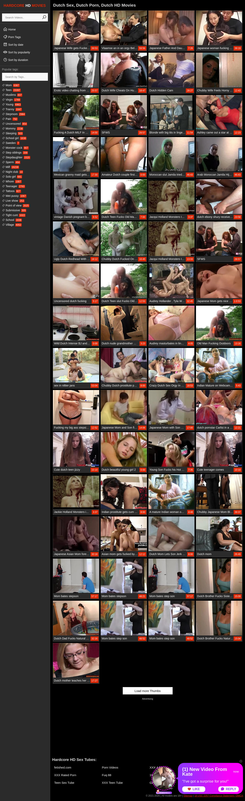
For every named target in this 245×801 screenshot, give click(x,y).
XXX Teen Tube (112, 782)
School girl (14, 138)
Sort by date (13, 44)
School (12, 219)
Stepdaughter (16, 157)
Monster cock (15, 147)
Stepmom (13, 114)
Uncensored (14, 123)
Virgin (11, 99)
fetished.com (62, 767)
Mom (11, 85)
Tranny (12, 109)
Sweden (10, 143)
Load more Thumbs (148, 691)
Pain (10, 118)
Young (11, 104)
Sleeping (12, 133)
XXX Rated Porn (65, 775)
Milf (10, 167)
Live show (13, 200)
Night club (12, 171)
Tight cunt (13, 215)
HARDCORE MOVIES (25, 6)
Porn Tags (12, 37)
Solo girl (12, 176)
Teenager (13, 186)
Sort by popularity (16, 52)
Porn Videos (110, 767)
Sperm (11, 162)
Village (12, 224)
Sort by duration (15, 60)
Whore (12, 181)
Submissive (14, 210)
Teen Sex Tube (64, 782)
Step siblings (15, 152)
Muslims (12, 94)
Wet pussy (14, 195)
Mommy (12, 128)
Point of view (15, 205)
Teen (11, 90)
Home (9, 29)
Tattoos (11, 191)
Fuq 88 (106, 775)
